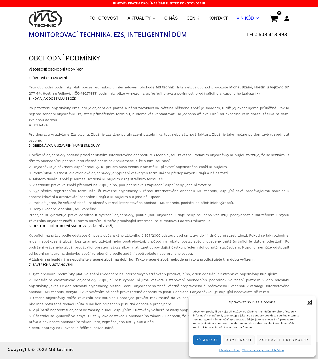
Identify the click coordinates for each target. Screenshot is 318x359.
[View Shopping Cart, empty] (274, 18)
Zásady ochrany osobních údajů (263, 350)
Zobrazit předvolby (284, 340)
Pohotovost (102, 18)
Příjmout (207, 340)
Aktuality (140, 18)
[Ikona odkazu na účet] (286, 18)
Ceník (192, 18)
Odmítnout (238, 340)
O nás (170, 18)
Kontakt (217, 18)
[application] (151, 18)
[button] (309, 302)
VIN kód (248, 18)
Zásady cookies (229, 350)
